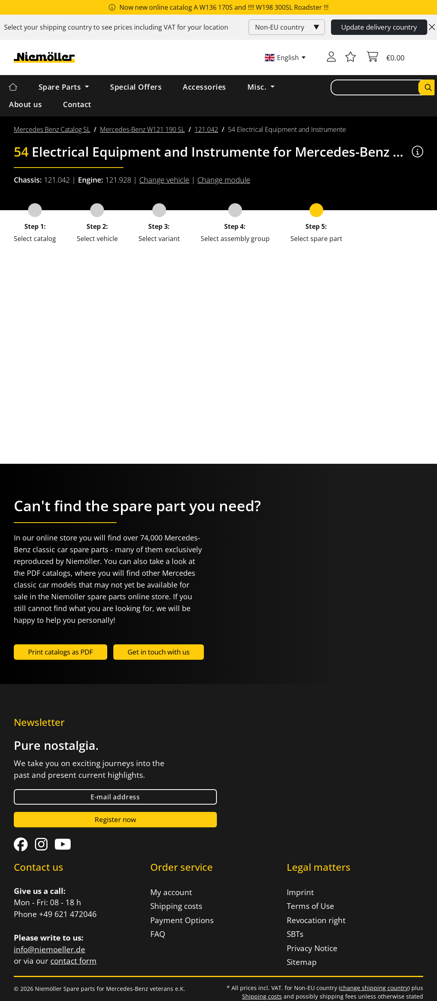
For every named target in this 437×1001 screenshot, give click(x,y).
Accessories (204, 87)
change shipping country (374, 988)
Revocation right (316, 920)
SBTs (295, 934)
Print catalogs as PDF (60, 652)
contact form (73, 961)
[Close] (432, 27)
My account (171, 892)
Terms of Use (310, 906)
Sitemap (302, 962)
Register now (115, 819)
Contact (77, 104)
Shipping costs (176, 906)
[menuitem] (52, 129)
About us (25, 104)
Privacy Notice (312, 948)
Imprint (300, 892)
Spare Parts (61, 87)
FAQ (157, 934)
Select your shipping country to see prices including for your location (116, 27)
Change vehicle (164, 180)
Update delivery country (379, 27)
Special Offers (136, 87)
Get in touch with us (159, 652)
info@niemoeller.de (49, 949)
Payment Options (182, 920)
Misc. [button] (258, 87)
